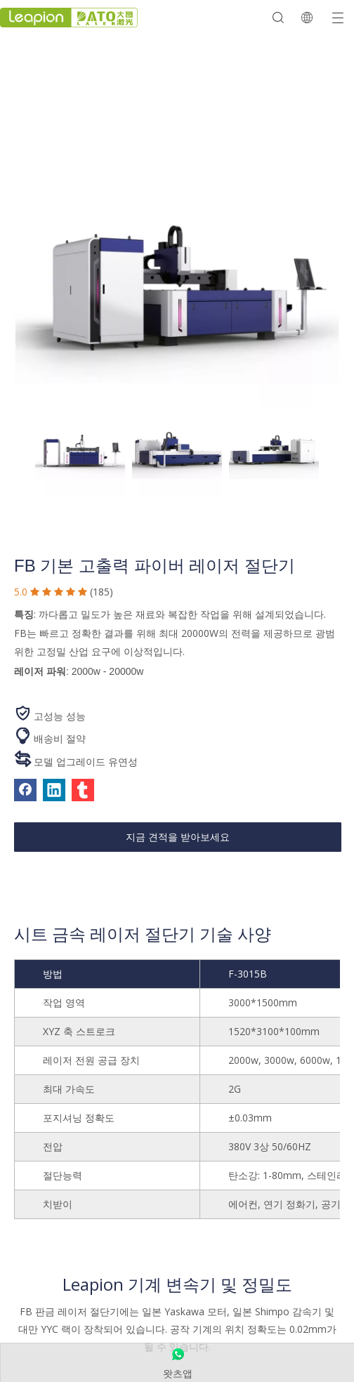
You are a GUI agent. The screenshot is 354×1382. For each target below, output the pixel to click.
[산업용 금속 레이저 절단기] (177, 293)
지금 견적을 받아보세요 (178, 837)
